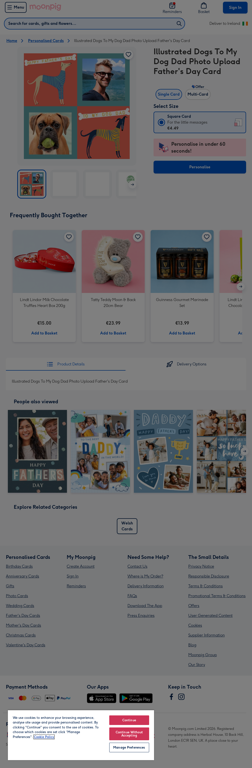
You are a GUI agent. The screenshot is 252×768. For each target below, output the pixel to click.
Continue (129, 720)
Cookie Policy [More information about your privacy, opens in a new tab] (44, 737)
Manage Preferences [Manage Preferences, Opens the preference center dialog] (129, 747)
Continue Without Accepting (129, 733)
